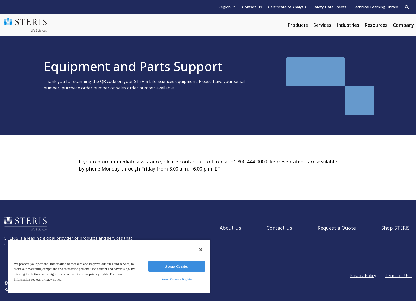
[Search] (407, 7)
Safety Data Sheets (329, 7)
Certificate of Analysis (287, 7)
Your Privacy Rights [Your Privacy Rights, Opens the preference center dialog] (176, 279)
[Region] (227, 7)
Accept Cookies (176, 266)
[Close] (200, 250)
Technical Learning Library (375, 7)
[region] (109, 266)
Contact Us (252, 7)
